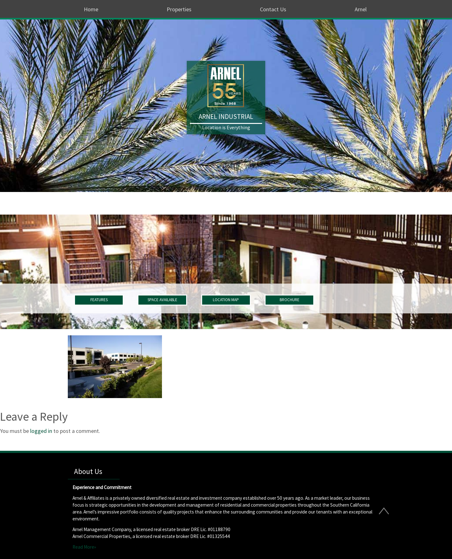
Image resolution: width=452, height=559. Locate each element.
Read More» (84, 547)
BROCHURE (289, 299)
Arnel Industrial (226, 116)
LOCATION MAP (226, 299)
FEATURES (99, 299)
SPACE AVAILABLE (162, 299)
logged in (41, 430)
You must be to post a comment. (50, 430)
